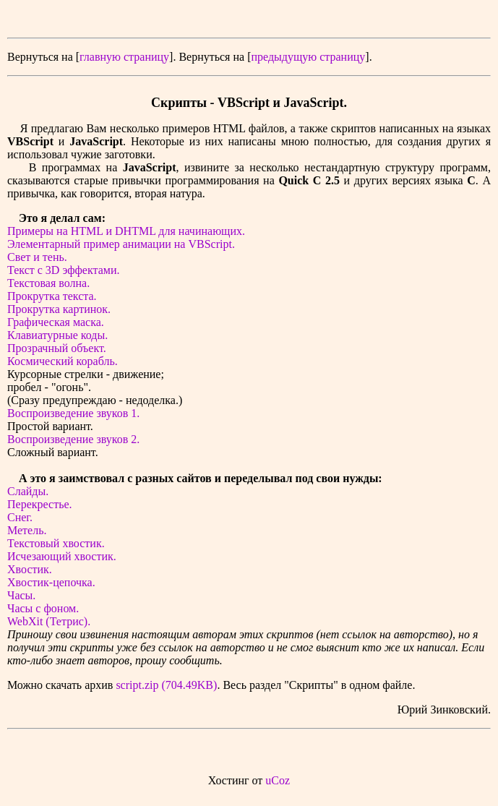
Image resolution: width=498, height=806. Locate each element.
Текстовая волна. (48, 283)
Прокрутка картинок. (59, 309)
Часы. (21, 595)
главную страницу (124, 57)
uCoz (277, 780)
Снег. (20, 517)
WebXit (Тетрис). (48, 621)
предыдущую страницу (308, 57)
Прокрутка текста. (52, 296)
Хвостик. (29, 569)
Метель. (27, 530)
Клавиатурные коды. (57, 335)
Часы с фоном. (43, 608)
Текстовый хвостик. (56, 543)
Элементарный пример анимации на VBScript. (121, 244)
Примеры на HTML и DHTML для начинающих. (126, 231)
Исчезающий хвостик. (61, 556)
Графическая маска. (55, 322)
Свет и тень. (37, 257)
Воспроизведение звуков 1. (73, 413)
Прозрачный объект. (56, 348)
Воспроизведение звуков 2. (73, 439)
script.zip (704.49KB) (166, 685)
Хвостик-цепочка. (51, 582)
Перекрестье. (39, 504)
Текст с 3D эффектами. (63, 270)
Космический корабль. (62, 361)
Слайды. (27, 491)
